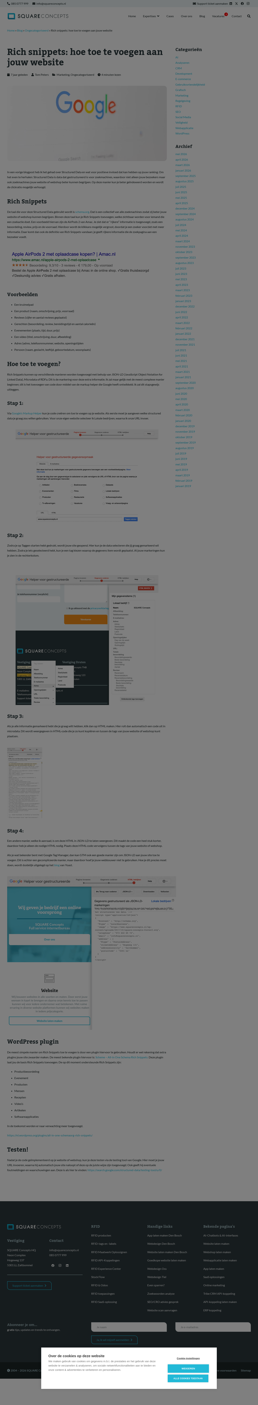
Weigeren (188, 1368)
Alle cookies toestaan (187, 1378)
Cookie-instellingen (188, 1358)
